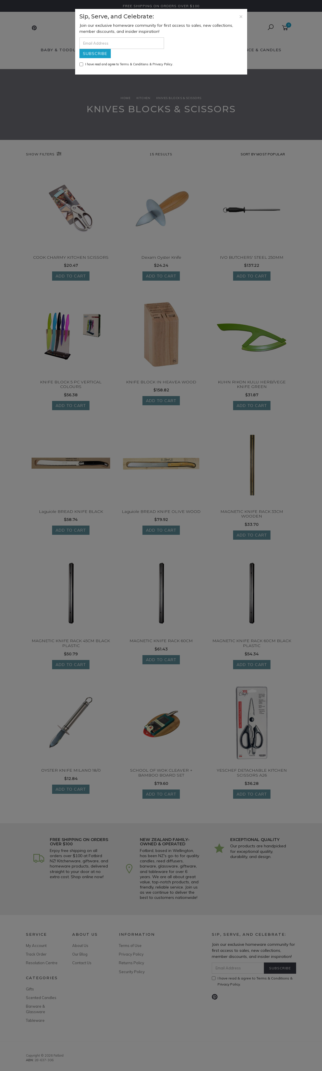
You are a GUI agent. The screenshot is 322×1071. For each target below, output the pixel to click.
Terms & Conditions (134, 64)
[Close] (241, 16)
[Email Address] (121, 43)
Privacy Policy (162, 64)
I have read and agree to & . (126, 64)
